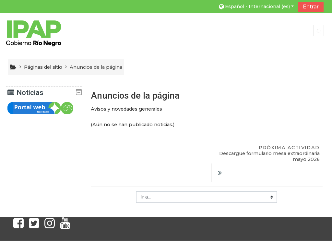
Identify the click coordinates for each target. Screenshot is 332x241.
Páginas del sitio (43, 67)
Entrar (311, 7)
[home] (33, 32)
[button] (256, 6)
